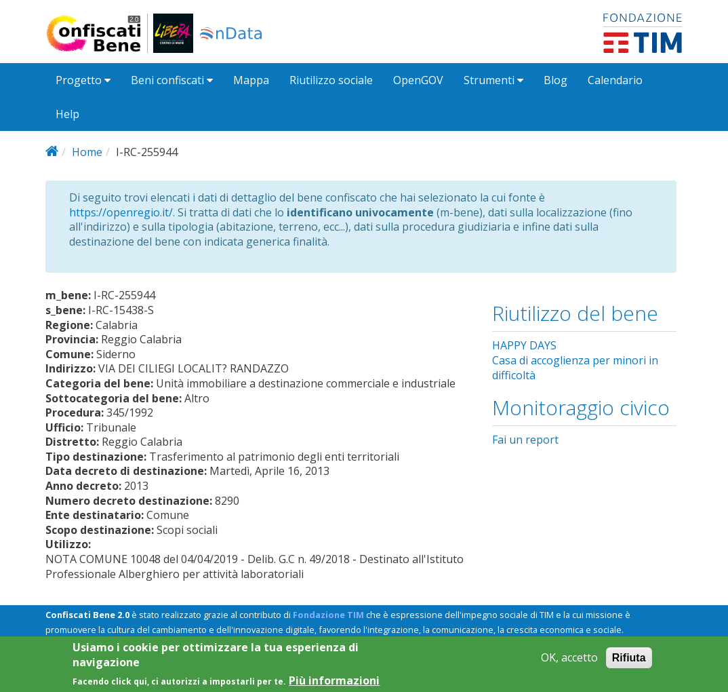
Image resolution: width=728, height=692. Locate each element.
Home (87, 152)
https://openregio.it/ (121, 212)
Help (67, 114)
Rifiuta (629, 663)
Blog (555, 80)
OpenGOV (418, 80)
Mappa (251, 80)
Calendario (615, 80)
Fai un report (525, 439)
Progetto (83, 80)
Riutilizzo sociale (331, 80)
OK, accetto (569, 663)
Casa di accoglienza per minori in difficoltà (575, 368)
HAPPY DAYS (524, 345)
